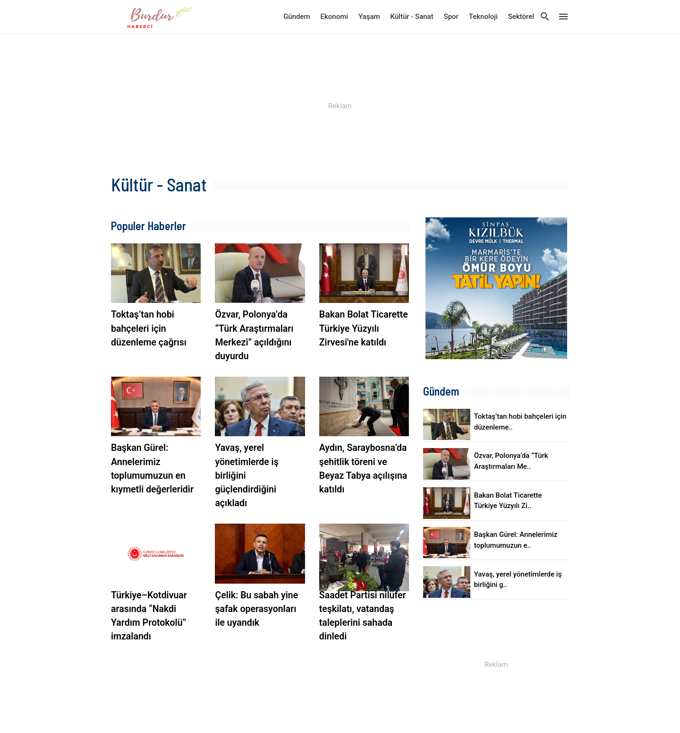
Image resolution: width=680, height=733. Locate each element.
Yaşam (369, 16)
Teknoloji (483, 16)
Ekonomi (334, 16)
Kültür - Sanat (411, 16)
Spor (451, 16)
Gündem (296, 16)
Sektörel (521, 16)
